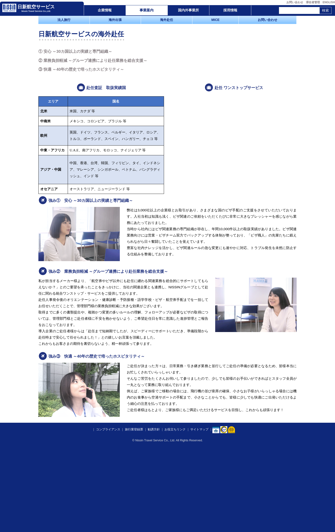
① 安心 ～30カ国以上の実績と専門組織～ (75, 132)
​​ (223, 513)
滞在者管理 (313, 2)
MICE (215, 20)
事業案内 (147, 10)
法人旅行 (63, 20)
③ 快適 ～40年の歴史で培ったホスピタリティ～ (81, 150)
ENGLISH (329, 2)
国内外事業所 (188, 10)
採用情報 (230, 10)
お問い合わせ (294, 2)
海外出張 (115, 20)
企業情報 (105, 10)
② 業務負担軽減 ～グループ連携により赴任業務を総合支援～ (92, 141)
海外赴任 (166, 20)
